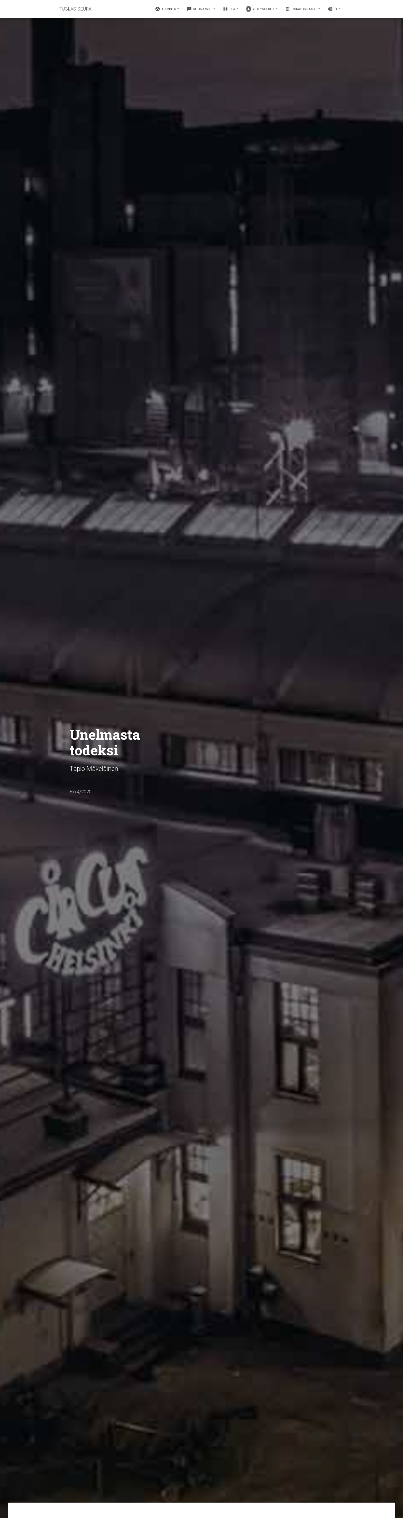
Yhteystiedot (260, 9)
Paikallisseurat (301, 9)
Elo (229, 9)
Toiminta (166, 9)
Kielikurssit (200, 9)
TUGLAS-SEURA (75, 9)
